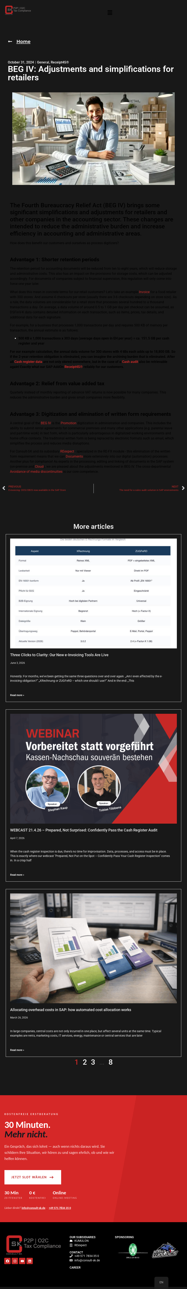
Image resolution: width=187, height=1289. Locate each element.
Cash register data (28, 362)
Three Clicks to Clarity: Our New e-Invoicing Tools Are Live (59, 655)
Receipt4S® (60, 63)
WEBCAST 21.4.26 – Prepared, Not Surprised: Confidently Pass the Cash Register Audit (83, 830)
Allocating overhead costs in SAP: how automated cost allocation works (70, 1009)
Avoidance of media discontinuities (36, 472)
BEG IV (46, 423)
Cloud (39, 467)
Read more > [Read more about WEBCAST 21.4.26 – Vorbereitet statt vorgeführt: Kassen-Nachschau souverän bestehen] (17, 875)
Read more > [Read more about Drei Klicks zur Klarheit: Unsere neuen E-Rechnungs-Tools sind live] (17, 695)
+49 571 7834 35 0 (60, 1209)
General (43, 63)
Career (75, 1268)
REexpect (67, 452)
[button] (110, 13)
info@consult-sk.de (33, 1209)
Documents (74, 457)
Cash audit (130, 362)
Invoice (144, 292)
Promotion (68, 423)
